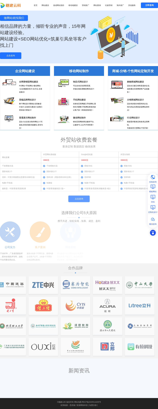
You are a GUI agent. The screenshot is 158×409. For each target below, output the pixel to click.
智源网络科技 (82, 405)
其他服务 (132, 5)
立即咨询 (149, 5)
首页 (35, 5)
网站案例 (97, 5)
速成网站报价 (58, 5)
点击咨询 (10, 55)
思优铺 (72, 405)
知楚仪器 (93, 405)
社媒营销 (108, 5)
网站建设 (45, 5)
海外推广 (120, 5)
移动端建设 (73, 5)
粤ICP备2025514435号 (91, 402)
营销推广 (85, 5)
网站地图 (78, 402)
